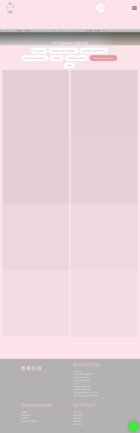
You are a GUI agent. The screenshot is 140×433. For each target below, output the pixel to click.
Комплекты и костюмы (103, 58)
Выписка (77, 421)
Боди (69, 65)
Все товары (39, 50)
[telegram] (28, 368)
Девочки (77, 412)
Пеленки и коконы (76, 58)
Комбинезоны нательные (63, 50)
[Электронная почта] (39, 368)
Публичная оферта (29, 421)
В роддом (77, 418)
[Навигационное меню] (134, 8)
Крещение (78, 424)
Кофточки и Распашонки (94, 50)
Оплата (24, 412)
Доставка (25, 415)
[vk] (23, 368)
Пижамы (56, 58)
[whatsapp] (34, 368)
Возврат (25, 418)
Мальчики (77, 415)
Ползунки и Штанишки (34, 58)
